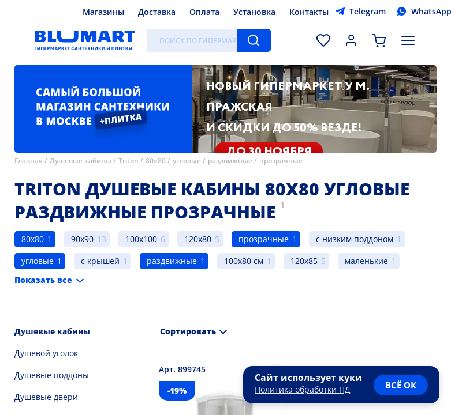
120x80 (197, 238)
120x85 (304, 260)
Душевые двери (46, 396)
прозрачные (281, 160)
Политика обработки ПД (303, 389)
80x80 (156, 160)
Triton (128, 160)
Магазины (103, 11)
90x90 (82, 238)
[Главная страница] (85, 40)
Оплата (204, 11)
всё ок (400, 385)
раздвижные (230, 160)
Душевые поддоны (51, 374)
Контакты (309, 11)
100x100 (141, 238)
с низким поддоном (354, 238)
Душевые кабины (80, 160)
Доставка (157, 11)
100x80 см (243, 260)
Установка (254, 11)
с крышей (100, 260)
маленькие (366, 260)
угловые (187, 160)
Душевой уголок (46, 353)
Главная (28, 160)
